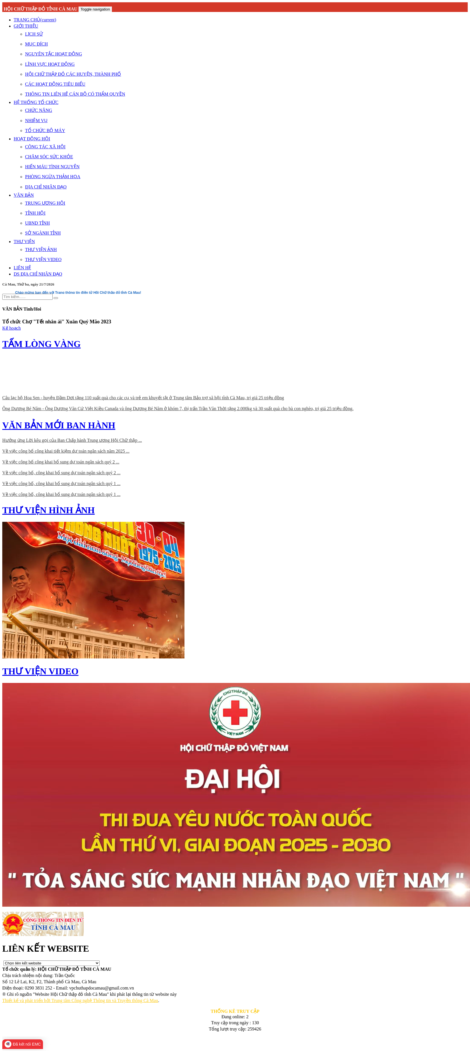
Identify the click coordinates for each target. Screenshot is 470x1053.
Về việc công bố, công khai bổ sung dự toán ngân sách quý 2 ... (61, 472)
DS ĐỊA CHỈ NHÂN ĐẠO (38, 274)
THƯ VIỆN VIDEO (43, 259)
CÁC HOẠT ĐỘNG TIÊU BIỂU (55, 84)
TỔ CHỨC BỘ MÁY (45, 130)
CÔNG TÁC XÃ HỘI (45, 146)
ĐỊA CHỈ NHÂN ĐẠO (46, 186)
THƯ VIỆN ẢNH (41, 249)
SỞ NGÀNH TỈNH (43, 233)
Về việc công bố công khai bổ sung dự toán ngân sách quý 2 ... (60, 461)
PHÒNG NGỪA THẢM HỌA (52, 176)
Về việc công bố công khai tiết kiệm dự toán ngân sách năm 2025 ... (66, 451)
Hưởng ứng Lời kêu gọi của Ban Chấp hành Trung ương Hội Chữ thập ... (72, 440)
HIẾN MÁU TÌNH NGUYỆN (52, 166)
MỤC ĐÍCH (36, 44)
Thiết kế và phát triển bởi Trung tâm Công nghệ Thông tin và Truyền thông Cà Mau (80, 1000)
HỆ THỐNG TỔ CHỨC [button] (36, 102)
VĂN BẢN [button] (24, 195)
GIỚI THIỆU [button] (26, 26)
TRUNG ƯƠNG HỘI (45, 203)
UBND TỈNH (37, 223)
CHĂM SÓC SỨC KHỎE (49, 156)
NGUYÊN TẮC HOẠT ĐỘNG (53, 54)
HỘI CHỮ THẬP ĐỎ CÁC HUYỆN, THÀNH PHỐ (73, 74)
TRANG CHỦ (35, 19)
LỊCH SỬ (34, 34)
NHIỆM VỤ (36, 120)
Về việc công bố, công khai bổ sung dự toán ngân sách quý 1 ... (61, 483)
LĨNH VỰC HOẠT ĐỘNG (50, 64)
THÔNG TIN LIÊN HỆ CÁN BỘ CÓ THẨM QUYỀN (75, 94)
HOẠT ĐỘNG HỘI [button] (32, 138)
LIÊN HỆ (22, 267)
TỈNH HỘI (35, 213)
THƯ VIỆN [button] (24, 241)
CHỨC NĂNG (38, 110)
